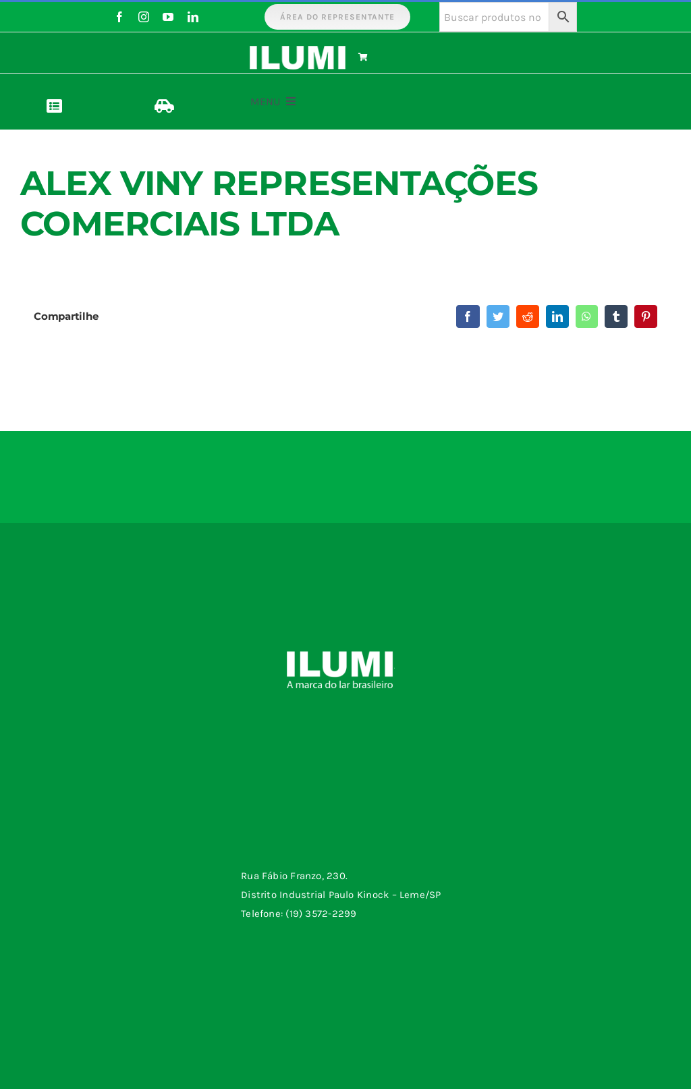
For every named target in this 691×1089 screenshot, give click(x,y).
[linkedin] (193, 16)
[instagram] (143, 16)
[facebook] (119, 16)
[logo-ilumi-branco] (298, 51)
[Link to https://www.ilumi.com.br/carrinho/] (404, 57)
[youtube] (168, 16)
